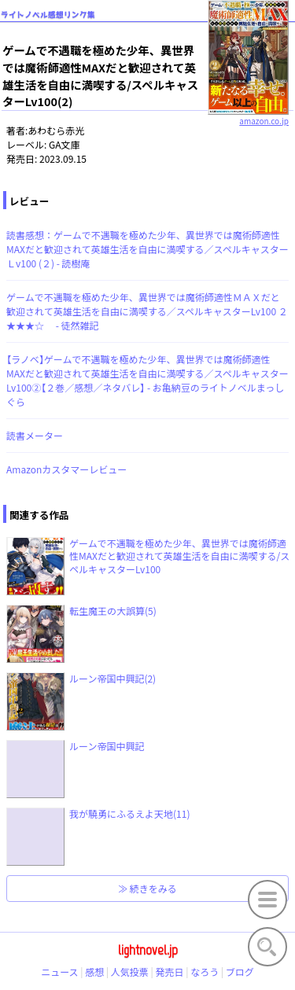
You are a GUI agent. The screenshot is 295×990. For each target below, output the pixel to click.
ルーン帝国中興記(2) (112, 678)
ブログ (240, 971)
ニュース (59, 971)
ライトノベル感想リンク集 (48, 14)
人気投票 (130, 971)
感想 (94, 971)
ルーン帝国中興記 (106, 746)
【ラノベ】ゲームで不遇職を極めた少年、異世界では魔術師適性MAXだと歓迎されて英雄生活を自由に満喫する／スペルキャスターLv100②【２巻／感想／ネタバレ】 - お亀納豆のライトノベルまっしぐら (147, 380)
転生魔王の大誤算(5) (113, 610)
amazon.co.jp (248, 115)
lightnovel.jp (148, 950)
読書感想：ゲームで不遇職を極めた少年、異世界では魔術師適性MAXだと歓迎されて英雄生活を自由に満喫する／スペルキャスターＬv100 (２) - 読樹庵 (147, 249)
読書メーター (34, 435)
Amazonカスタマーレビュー (66, 469)
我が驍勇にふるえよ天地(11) (129, 813)
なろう (204, 971)
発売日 (170, 971)
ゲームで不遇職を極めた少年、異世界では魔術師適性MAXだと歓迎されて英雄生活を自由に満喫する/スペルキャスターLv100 (179, 556)
